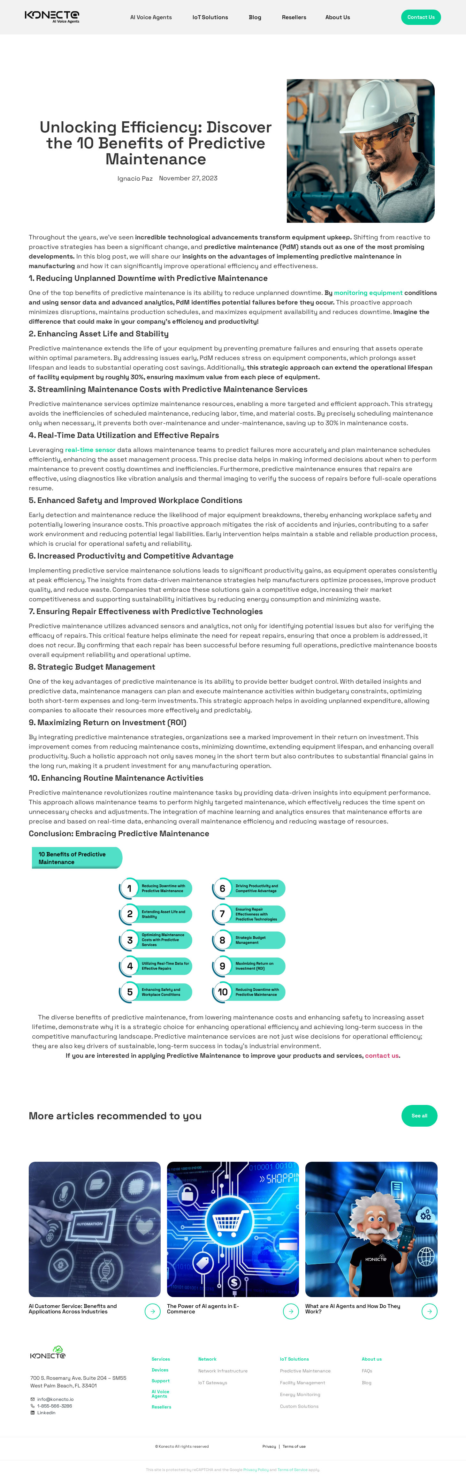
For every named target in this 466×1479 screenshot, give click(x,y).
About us (372, 1359)
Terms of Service (293, 1469)
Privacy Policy (256, 1469)
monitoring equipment (368, 293)
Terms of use (294, 1446)
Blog (256, 17)
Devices (160, 1370)
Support (161, 1381)
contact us (382, 1055)
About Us (337, 17)
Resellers (294, 17)
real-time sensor (90, 450)
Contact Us (421, 17)
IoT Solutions (211, 17)
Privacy (269, 1446)
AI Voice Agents (151, 17)
